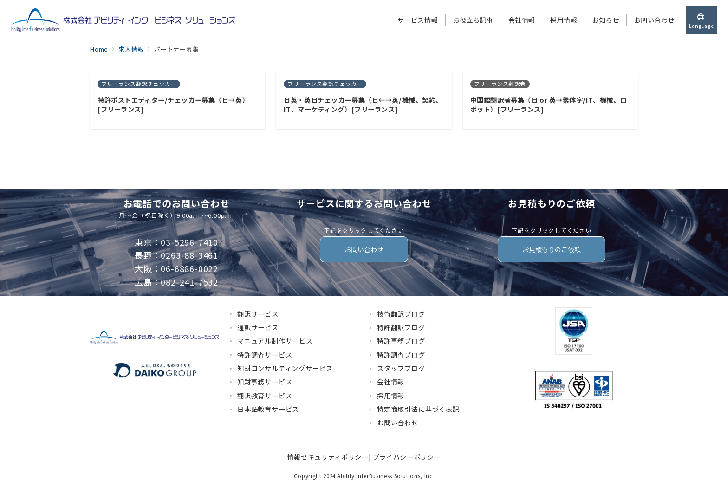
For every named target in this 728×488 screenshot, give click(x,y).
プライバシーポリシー (407, 457)
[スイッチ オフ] (701, 20)
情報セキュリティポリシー (328, 457)
